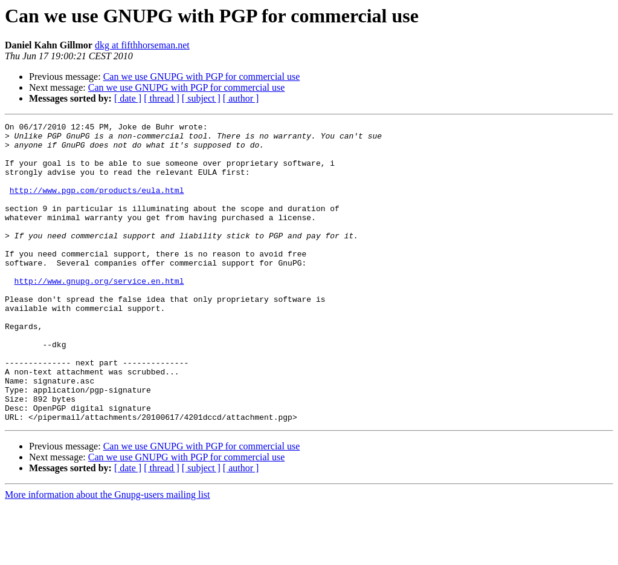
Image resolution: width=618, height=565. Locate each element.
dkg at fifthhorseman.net (142, 45)
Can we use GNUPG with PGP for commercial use (201, 76)
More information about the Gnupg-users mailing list (107, 554)
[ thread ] (161, 98)
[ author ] (241, 98)
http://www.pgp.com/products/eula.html (97, 204)
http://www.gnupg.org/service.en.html (99, 313)
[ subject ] (201, 98)
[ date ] (127, 98)
